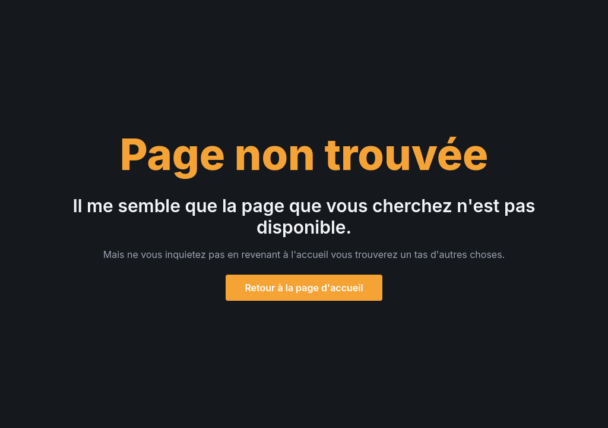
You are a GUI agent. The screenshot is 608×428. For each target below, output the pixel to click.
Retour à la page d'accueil (304, 288)
